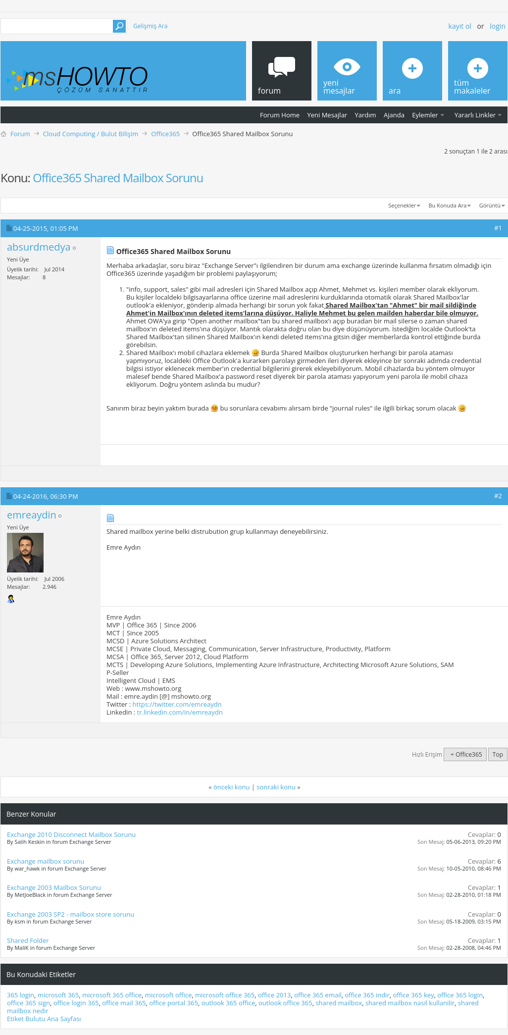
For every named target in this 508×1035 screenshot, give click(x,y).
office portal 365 (173, 1002)
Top (498, 754)
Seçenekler (402, 205)
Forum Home (280, 114)
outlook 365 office (228, 1002)
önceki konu (231, 786)
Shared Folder (28, 940)
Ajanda (394, 114)
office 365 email (318, 994)
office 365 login (460, 994)
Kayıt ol (460, 26)
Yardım (365, 114)
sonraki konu (276, 786)
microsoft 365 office (112, 994)
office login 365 (76, 1002)
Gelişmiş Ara (150, 26)
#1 (498, 227)
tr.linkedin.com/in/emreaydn (180, 712)
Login (498, 26)
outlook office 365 (285, 1002)
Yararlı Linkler (475, 114)
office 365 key (413, 994)
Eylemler (425, 114)
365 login (20, 994)
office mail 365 (124, 1002)
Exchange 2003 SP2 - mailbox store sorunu (70, 914)
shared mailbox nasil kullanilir (410, 1002)
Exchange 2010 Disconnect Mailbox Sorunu (71, 834)
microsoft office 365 (224, 994)
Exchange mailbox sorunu (45, 861)
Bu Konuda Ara (448, 205)
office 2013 (274, 994)
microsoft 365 (58, 994)
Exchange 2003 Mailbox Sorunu (54, 887)
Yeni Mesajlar (327, 114)
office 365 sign (28, 1002)
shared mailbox (338, 1002)
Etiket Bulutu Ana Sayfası (44, 1018)
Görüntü (490, 205)
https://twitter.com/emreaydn (177, 704)
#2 (498, 495)
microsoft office (168, 994)
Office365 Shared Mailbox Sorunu (118, 177)
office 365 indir (367, 994)
